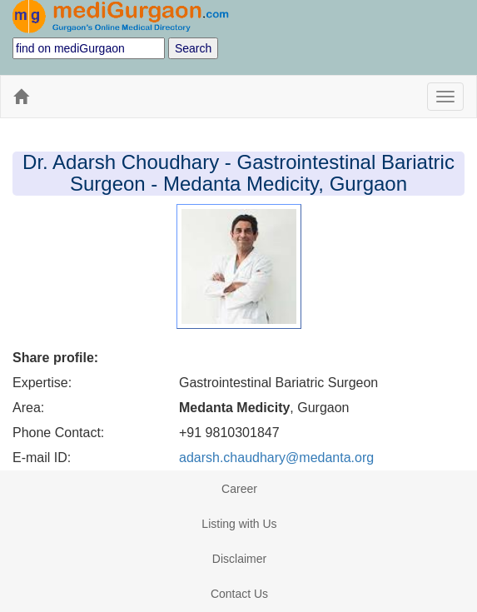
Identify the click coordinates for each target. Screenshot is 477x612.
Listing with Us (238, 523)
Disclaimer (239, 558)
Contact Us (239, 593)
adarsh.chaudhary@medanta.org (276, 457)
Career (239, 488)
